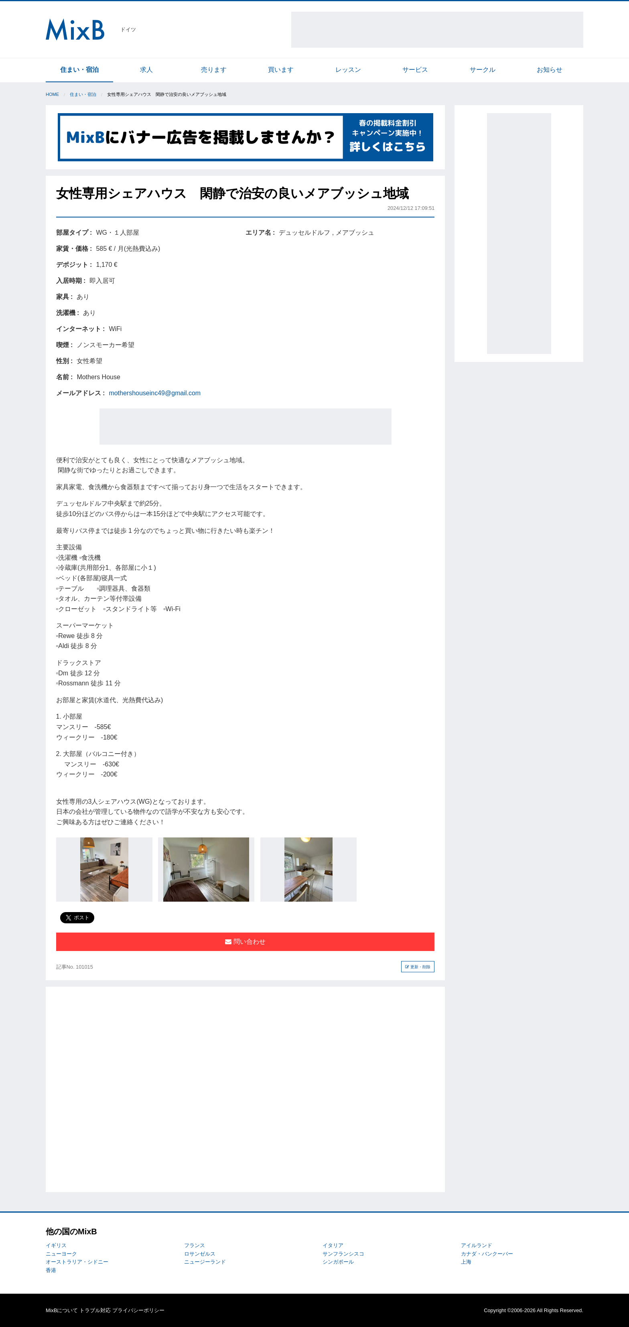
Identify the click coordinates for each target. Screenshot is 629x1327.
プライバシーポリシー (138, 1310)
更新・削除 (417, 967)
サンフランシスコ (343, 1254)
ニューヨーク (61, 1254)
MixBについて (62, 1310)
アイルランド (476, 1245)
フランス (194, 1245)
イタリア (333, 1245)
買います (281, 69)
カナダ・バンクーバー (487, 1254)
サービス (415, 69)
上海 (466, 1262)
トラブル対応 (95, 1310)
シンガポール (338, 1262)
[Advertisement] (437, 30)
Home (52, 94)
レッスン (348, 69)
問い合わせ (245, 941)
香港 (51, 1270)
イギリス (56, 1245)
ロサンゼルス (199, 1254)
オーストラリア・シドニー (77, 1262)
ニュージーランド (205, 1262)
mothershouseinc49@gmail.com (155, 393)
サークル (482, 69)
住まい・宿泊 (79, 69)
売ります (214, 69)
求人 (146, 69)
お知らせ (549, 69)
